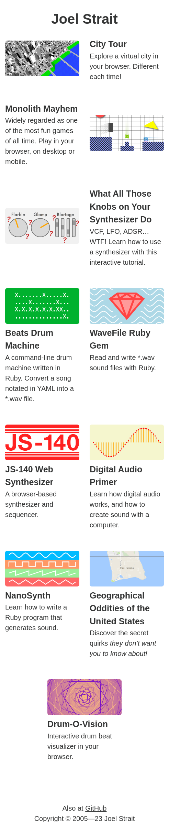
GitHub (95, 808)
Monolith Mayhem (41, 108)
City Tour (108, 44)
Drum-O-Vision (77, 724)
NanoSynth (27, 595)
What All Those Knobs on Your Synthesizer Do (121, 206)
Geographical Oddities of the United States (120, 608)
